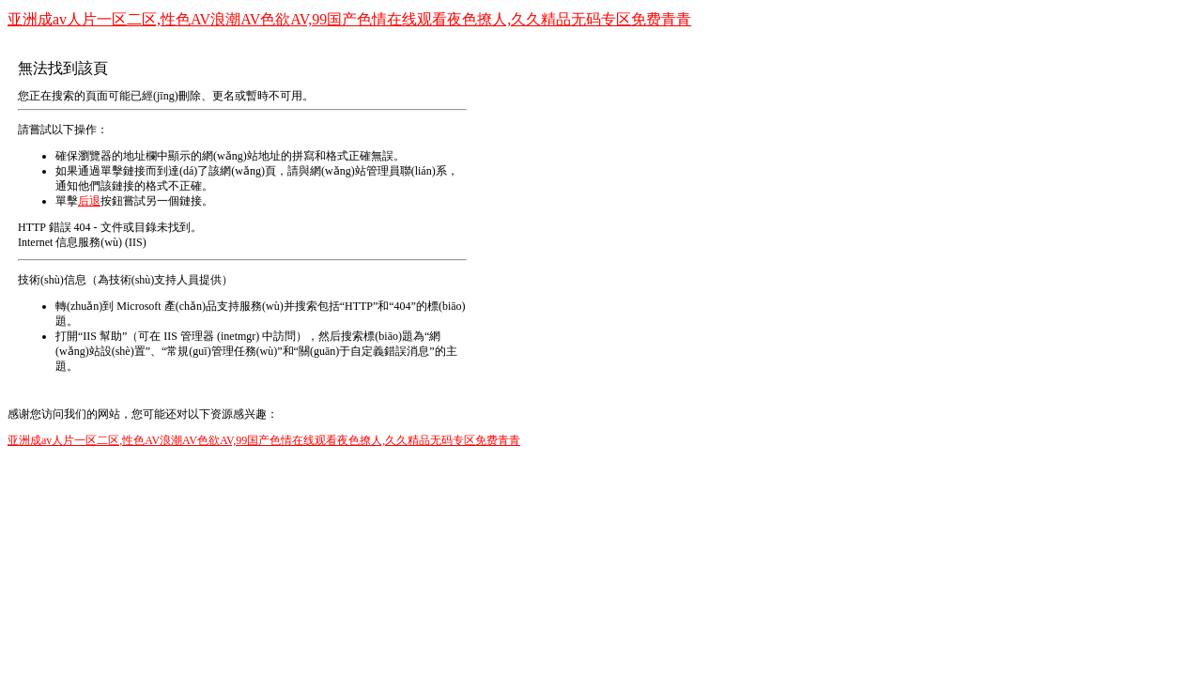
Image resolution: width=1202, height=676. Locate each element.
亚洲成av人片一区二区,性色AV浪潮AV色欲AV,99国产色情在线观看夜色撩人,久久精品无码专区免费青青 (349, 19)
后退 (89, 200)
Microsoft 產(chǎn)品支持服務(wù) (199, 306)
